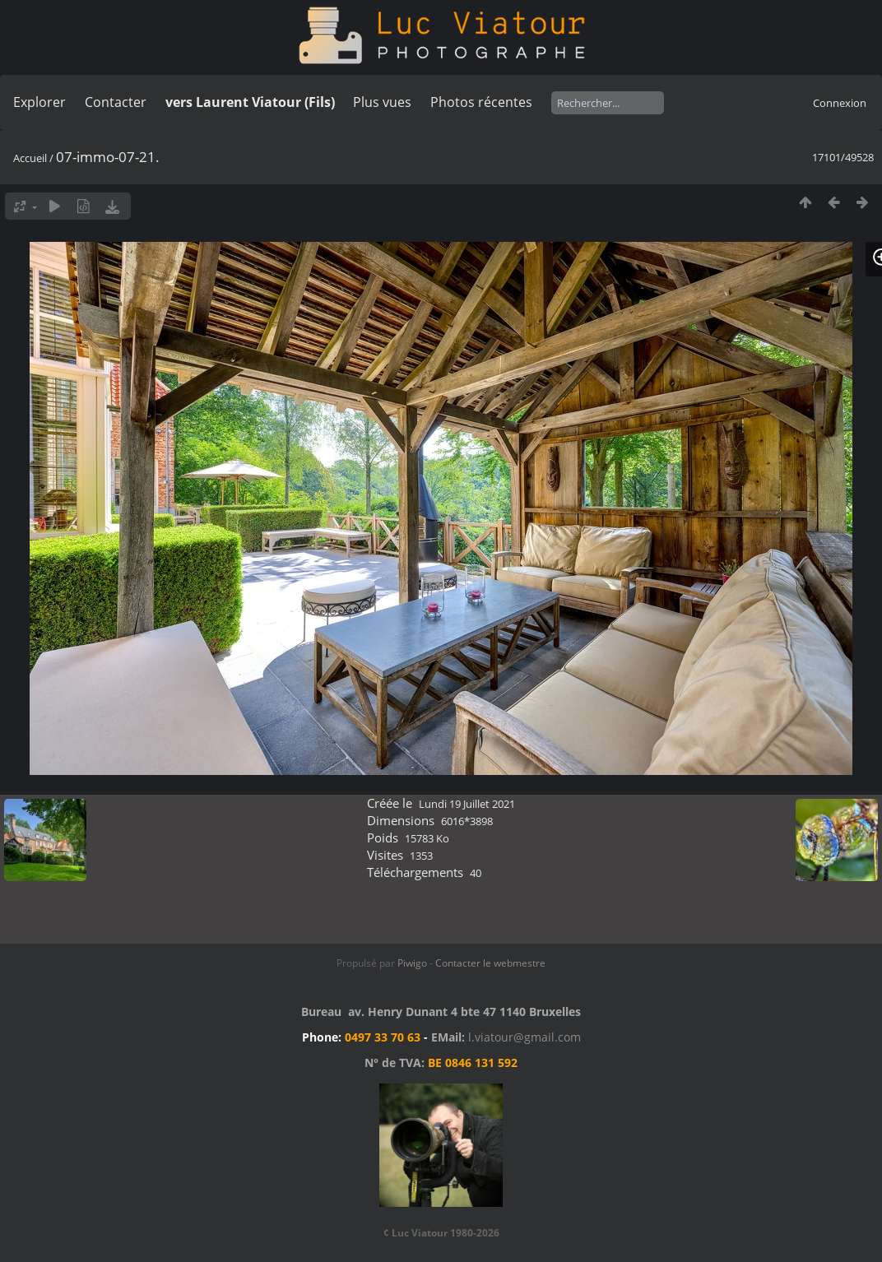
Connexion (839, 102)
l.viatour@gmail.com (524, 1037)
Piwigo (412, 963)
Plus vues (382, 102)
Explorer (39, 102)
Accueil (30, 158)
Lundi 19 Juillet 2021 (467, 803)
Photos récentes (481, 102)
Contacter (115, 102)
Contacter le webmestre (490, 963)
